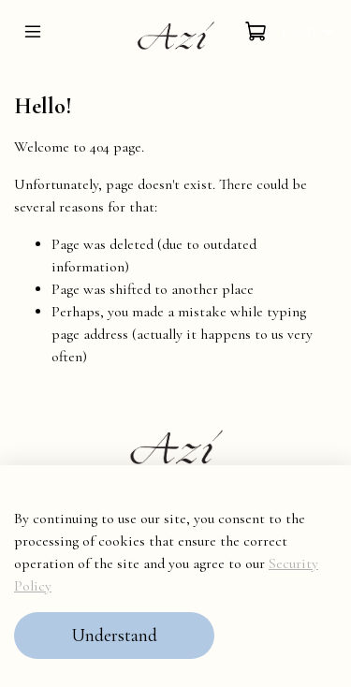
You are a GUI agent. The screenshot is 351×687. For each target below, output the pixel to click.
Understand (114, 635)
